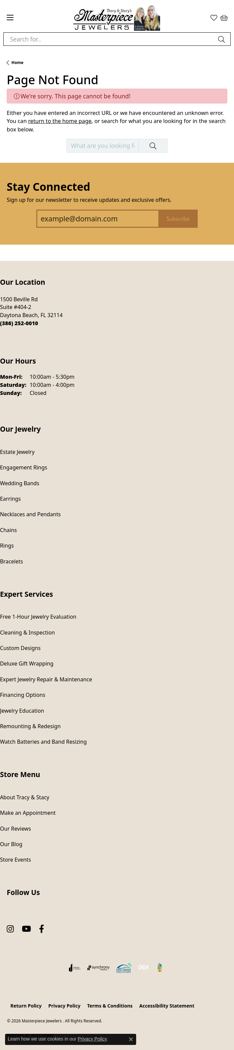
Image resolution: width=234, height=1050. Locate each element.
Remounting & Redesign (30, 726)
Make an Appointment (27, 812)
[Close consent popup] (131, 1039)
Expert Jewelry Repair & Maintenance (46, 679)
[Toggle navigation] (10, 17)
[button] (213, 17)
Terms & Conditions (109, 1005)
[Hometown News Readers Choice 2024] (160, 968)
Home (17, 62)
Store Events (15, 859)
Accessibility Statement (166, 1005)
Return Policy (26, 1005)
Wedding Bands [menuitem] (19, 483)
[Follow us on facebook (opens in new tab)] (41, 929)
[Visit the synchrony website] (98, 968)
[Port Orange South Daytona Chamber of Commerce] (123, 968)
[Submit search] (222, 39)
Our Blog (11, 844)
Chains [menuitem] (8, 530)
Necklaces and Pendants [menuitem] (30, 514)
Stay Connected (48, 186)
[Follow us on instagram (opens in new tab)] (10, 929)
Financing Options (22, 695)
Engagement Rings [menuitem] (23, 467)
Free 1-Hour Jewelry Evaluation (38, 616)
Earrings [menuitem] (10, 498)
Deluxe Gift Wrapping (26, 663)
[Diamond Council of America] (144, 968)
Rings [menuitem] (7, 545)
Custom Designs (20, 648)
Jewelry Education (22, 710)
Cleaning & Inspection (27, 632)
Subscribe (178, 218)
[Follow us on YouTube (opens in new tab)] (26, 929)
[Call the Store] (19, 323)
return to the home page (59, 121)
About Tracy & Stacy (24, 797)
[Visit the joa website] (75, 968)
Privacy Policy (64, 1005)
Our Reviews (15, 828)
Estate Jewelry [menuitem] (17, 452)
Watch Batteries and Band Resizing (43, 741)
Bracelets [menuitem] (11, 561)
